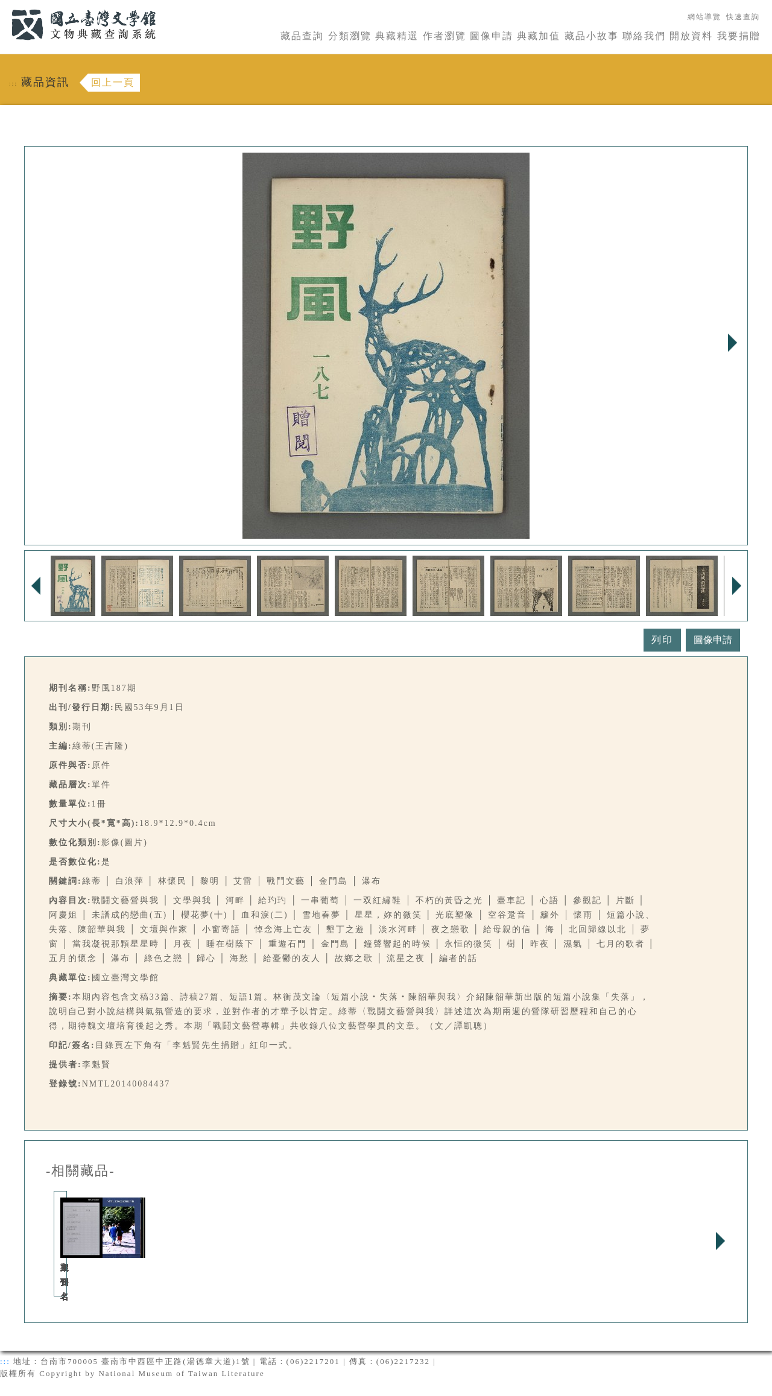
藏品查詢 (302, 36)
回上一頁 (112, 82)
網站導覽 (704, 17)
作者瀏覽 (444, 36)
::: (4, 7)
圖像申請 (491, 36)
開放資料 (691, 36)
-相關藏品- (80, 1171)
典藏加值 (538, 36)
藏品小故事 (592, 36)
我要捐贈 (739, 36)
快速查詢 (743, 17)
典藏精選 (397, 36)
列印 (662, 640)
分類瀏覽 (350, 36)
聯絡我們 (644, 36)
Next (732, 343)
